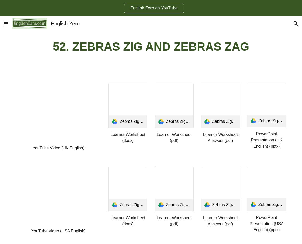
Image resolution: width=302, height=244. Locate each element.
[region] (151, 8)
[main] (151, 47)
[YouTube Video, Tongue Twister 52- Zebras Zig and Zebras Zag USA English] (58, 196)
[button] (6, 23)
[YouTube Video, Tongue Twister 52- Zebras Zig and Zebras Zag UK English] (58, 112)
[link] (128, 106)
